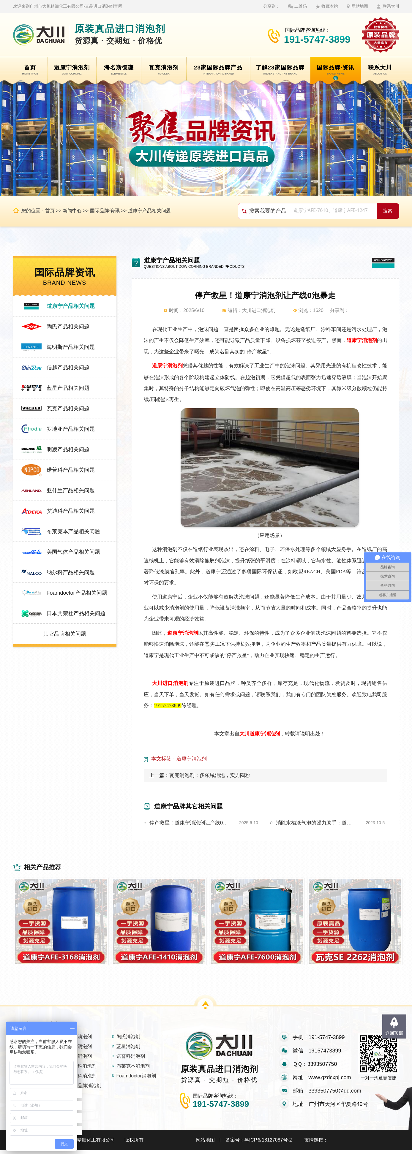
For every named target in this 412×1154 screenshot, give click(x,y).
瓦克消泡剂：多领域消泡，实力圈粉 (209, 775)
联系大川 (391, 6)
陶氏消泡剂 (128, 1040)
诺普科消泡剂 (130, 1060)
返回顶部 (394, 1033)
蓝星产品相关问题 (68, 388)
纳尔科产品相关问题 (71, 572)
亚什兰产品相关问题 (71, 490)
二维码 (300, 6)
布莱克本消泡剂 (133, 1069)
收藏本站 (329, 6)
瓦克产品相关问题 (68, 408)
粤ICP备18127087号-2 (268, 1143)
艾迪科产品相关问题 (71, 511)
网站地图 (359, 6)
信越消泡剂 (80, 1050)
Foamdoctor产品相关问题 (77, 593)
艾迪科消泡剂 (82, 1069)
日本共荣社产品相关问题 (76, 613)
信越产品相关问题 (68, 368)
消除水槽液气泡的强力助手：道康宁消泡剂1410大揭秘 (316, 823)
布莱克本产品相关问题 (73, 531)
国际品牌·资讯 (105, 210)
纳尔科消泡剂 (82, 1079)
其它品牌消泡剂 (84, 1089)
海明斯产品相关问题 (71, 347)
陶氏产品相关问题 (68, 327)
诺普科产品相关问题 (71, 470)
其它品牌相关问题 (64, 634)
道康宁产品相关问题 (149, 210)
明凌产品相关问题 (68, 449)
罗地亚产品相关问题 (71, 429)
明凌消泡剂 (80, 1060)
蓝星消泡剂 (128, 1050)
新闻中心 (72, 210)
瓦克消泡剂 (80, 1040)
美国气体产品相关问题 (73, 552)
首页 (50, 210)
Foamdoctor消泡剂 (136, 1079)
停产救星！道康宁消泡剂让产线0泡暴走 (189, 823)
